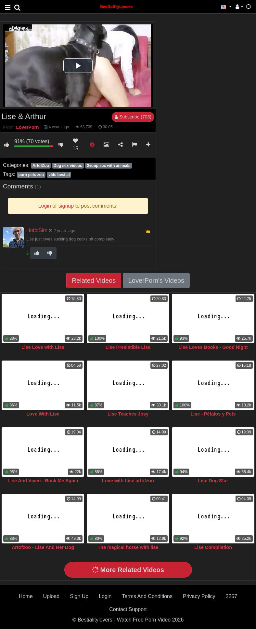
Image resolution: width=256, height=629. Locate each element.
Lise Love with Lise (42, 347)
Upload (51, 596)
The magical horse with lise (127, 547)
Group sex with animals (109, 165)
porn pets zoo (31, 174)
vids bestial (59, 174)
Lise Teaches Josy (128, 414)
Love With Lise (42, 414)
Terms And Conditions (147, 596)
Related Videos (94, 280)
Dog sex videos (68, 165)
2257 (231, 596)
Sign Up (79, 596)
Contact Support (128, 609)
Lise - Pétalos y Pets (213, 414)
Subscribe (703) (133, 116)
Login (105, 596)
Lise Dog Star (213, 480)
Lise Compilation (213, 547)
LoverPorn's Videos (156, 280)
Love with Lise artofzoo (128, 480)
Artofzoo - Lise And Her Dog (43, 547)
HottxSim (36, 230)
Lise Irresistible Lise (128, 347)
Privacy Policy (199, 596)
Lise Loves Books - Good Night (213, 347)
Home (26, 596)
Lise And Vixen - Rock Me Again (42, 480)
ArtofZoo (40, 165)
